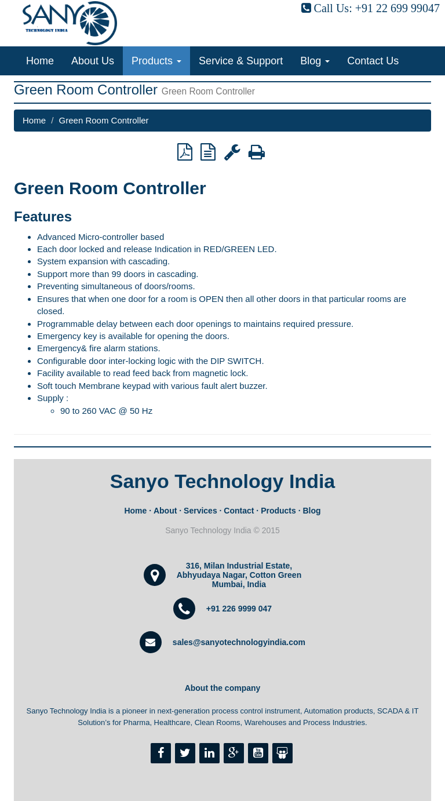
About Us (92, 61)
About (165, 510)
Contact (239, 510)
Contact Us (373, 61)
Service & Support (241, 61)
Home (40, 61)
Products (156, 61)
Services (200, 510)
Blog (315, 61)
